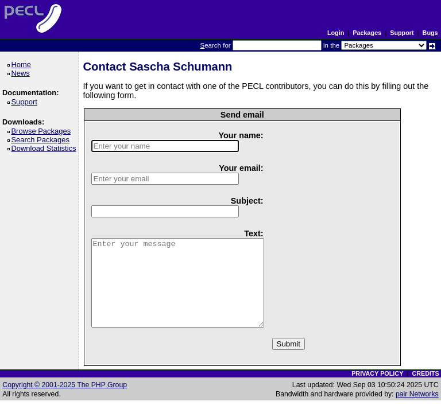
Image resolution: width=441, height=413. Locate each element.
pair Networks (417, 394)
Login (335, 32)
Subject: (247, 200)
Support (401, 32)
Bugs (430, 32)
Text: (253, 233)
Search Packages (41, 139)
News (22, 73)
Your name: (240, 135)
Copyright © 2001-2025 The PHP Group (64, 385)
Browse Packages (42, 131)
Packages (367, 32)
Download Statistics (45, 148)
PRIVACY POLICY (377, 373)
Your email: (241, 168)
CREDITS (425, 373)
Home (22, 64)
